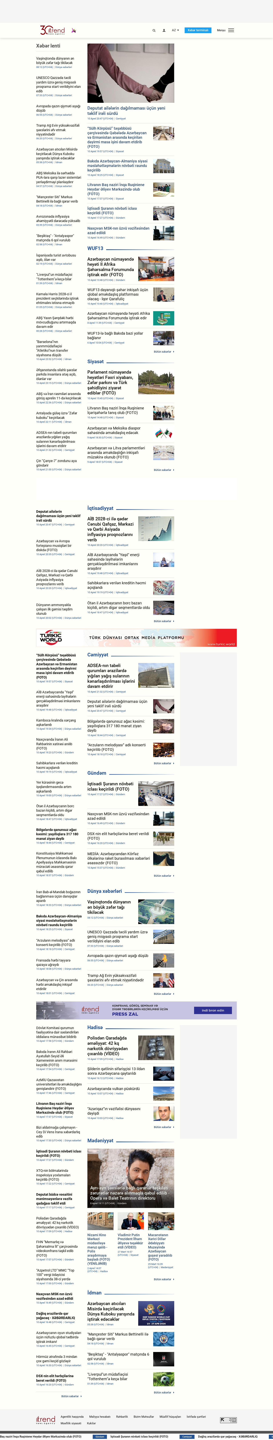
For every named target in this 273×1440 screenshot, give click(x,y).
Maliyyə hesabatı (100, 1416)
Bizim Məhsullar (144, 1416)
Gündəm (96, 773)
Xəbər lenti (48, 46)
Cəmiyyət (97, 655)
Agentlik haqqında (72, 1416)
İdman (94, 1293)
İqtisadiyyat (100, 508)
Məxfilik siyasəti (71, 1423)
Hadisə (95, 1027)
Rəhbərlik (122, 1416)
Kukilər (91, 1423)
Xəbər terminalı (198, 30)
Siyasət (95, 361)
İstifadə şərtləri (196, 1416)
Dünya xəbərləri (104, 891)
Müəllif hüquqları (170, 1416)
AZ (174, 30)
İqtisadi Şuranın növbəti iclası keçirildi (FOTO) (167, 1436)
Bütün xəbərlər (162, 351)
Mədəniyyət (100, 1140)
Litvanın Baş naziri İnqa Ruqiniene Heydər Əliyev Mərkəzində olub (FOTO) (63, 1436)
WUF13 (95, 248)
